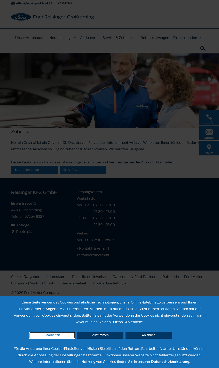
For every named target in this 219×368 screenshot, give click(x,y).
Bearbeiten (52, 335)
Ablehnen (148, 335)
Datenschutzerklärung (170, 361)
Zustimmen (100, 335)
